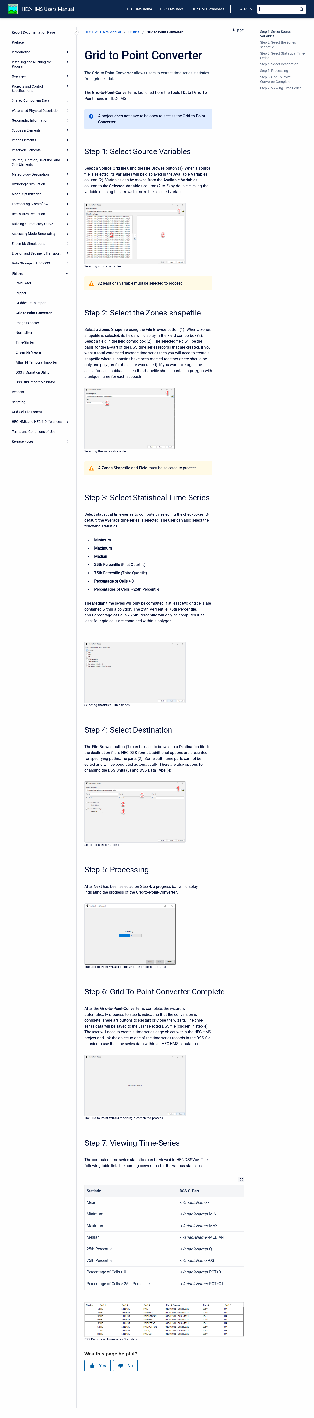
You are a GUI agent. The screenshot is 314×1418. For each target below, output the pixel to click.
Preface (18, 42)
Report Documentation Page (33, 32)
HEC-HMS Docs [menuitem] (171, 9)
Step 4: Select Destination (279, 64)
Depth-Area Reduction (28, 214)
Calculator (23, 283)
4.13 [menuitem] (243, 9)
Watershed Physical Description (36, 111)
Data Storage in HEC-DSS (31, 263)
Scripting (18, 402)
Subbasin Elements (26, 130)
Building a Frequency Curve (32, 224)
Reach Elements (24, 140)
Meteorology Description (30, 174)
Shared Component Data (30, 100)
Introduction (21, 52)
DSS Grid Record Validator (35, 382)
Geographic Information (30, 120)
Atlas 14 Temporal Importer (36, 362)
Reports (18, 392)
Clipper (21, 293)
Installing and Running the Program (32, 64)
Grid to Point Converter (34, 313)
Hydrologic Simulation (28, 184)
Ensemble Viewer (28, 352)
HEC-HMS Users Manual (48, 9)
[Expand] (67, 52)
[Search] (281, 9)
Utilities (17, 273)
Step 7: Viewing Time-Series (280, 88)
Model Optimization (26, 194)
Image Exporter (27, 323)
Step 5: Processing (274, 71)
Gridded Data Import (31, 303)
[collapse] (67, 273)
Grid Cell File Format (27, 412)
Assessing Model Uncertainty (34, 234)
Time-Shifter (25, 342)
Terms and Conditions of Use (33, 432)
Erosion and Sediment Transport (36, 253)
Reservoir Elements (26, 150)
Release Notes (22, 441)
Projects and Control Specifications (27, 88)
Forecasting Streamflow (30, 204)
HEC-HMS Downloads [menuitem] (207, 9)
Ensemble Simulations (28, 244)
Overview (19, 76)
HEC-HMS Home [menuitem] (139, 9)
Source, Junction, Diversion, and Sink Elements (36, 162)
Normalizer (24, 333)
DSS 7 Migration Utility (32, 372)
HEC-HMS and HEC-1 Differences (37, 422)
